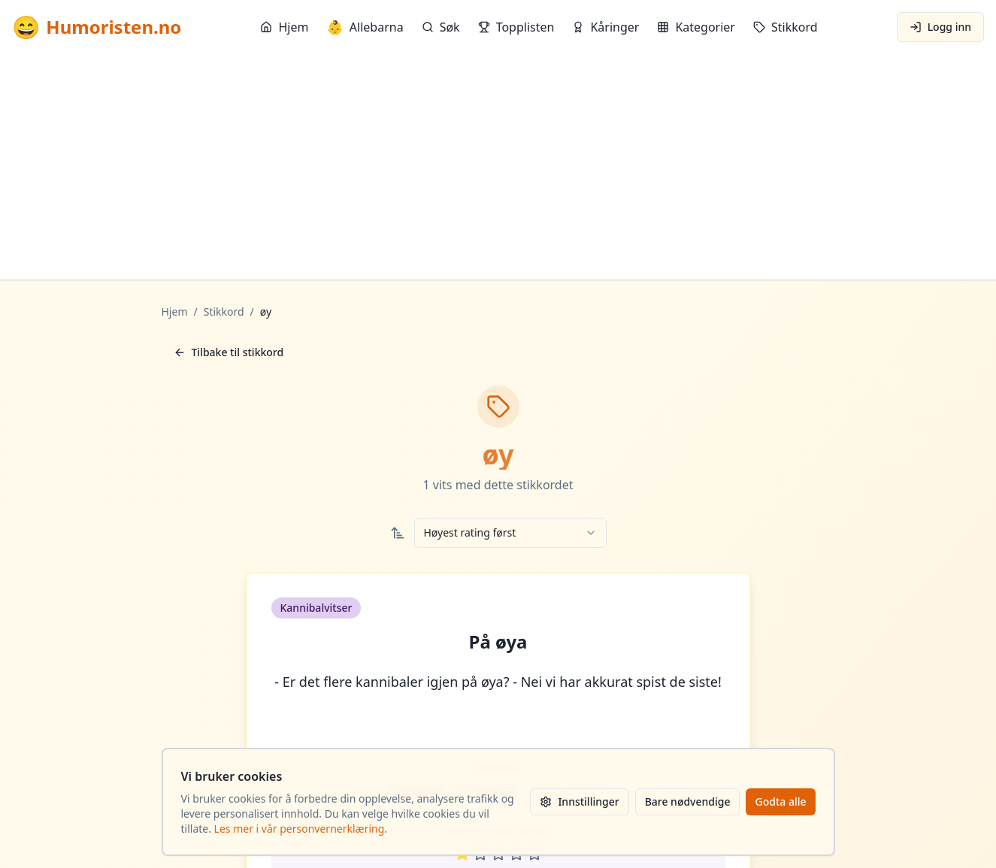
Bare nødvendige (688, 801)
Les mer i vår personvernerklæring (299, 828)
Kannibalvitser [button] (316, 607)
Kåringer (605, 27)
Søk (441, 27)
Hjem (284, 27)
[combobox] (510, 533)
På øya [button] (498, 642)
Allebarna (364, 27)
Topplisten (516, 27)
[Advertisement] (498, 167)
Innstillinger (579, 801)
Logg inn (940, 27)
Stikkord (785, 27)
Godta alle (780, 801)
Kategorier (696, 27)
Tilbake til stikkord (229, 352)
